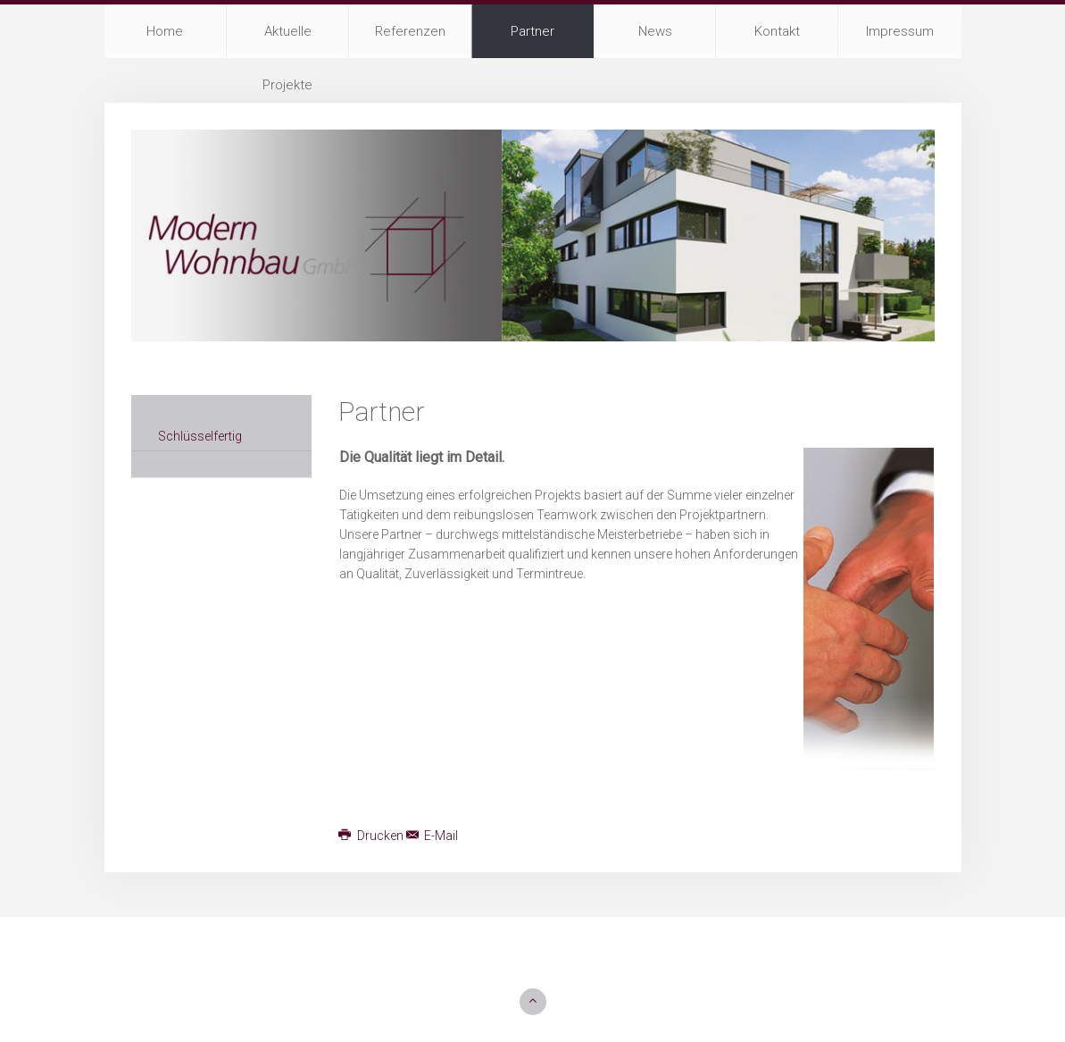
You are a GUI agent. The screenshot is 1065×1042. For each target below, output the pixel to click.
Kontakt (777, 31)
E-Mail (432, 835)
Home (164, 31)
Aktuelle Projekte (287, 40)
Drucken (372, 835)
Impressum (900, 31)
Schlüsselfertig (200, 436)
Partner (532, 31)
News (655, 31)
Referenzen (410, 31)
